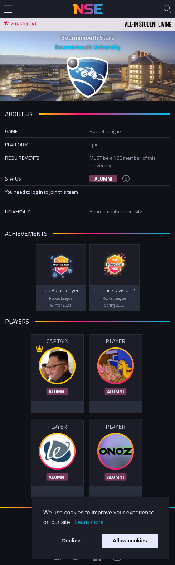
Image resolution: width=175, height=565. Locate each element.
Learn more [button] (89, 522)
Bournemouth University (87, 47)
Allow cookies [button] (130, 540)
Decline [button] (71, 540)
